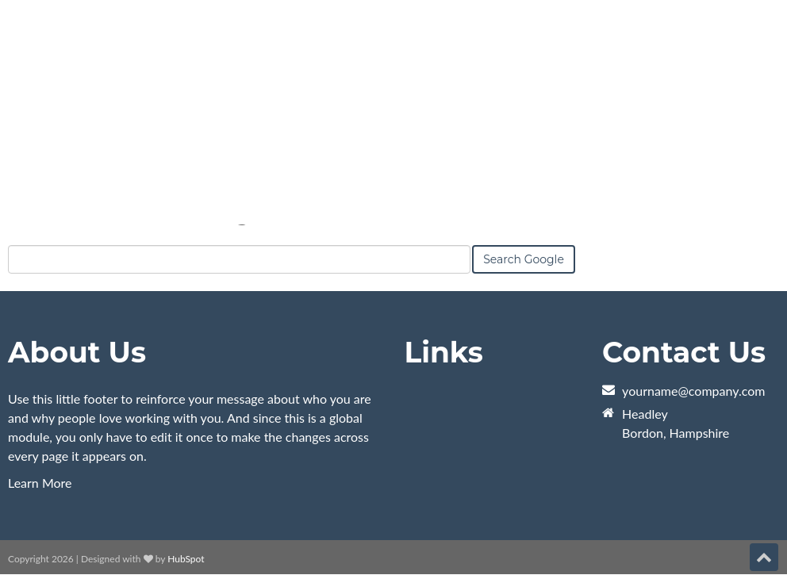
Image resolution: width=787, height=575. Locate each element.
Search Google (523, 269)
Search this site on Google (137, 224)
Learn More (40, 482)
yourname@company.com (693, 390)
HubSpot (185, 559)
